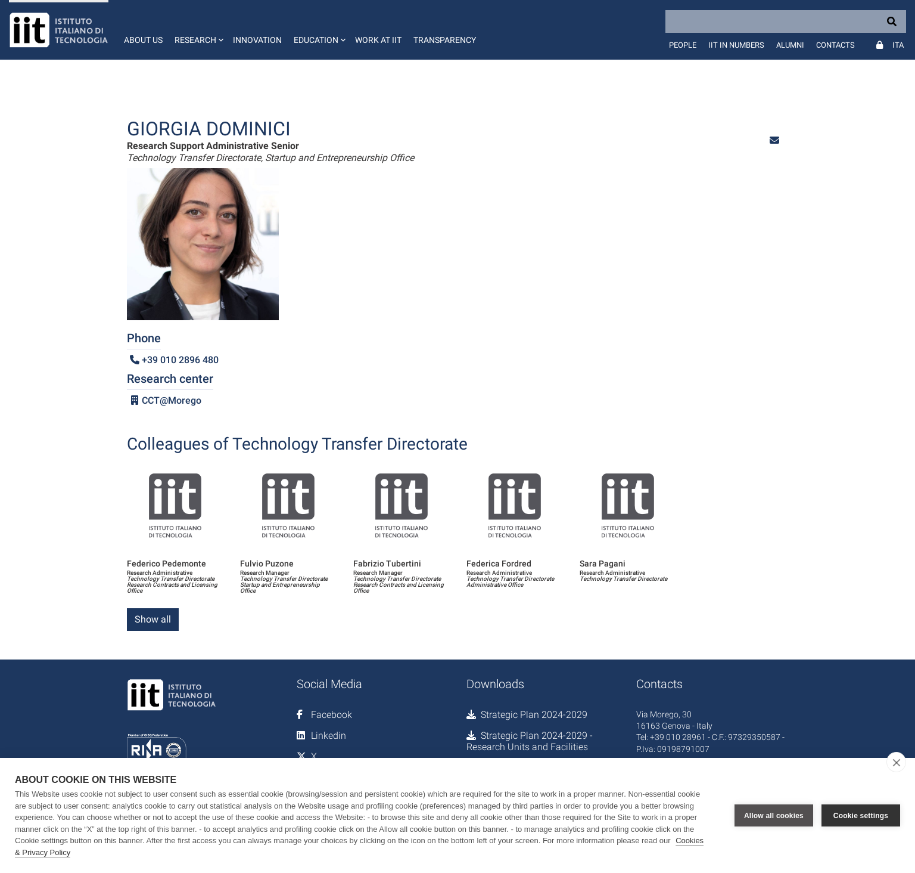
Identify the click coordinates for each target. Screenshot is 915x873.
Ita (898, 45)
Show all (153, 619)
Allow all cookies (774, 816)
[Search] (785, 21)
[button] (198, 30)
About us (143, 40)
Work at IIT (378, 40)
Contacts (835, 45)
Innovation (257, 40)
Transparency (444, 40)
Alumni (790, 45)
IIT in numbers (736, 45)
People (682, 45)
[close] (896, 762)
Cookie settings (860, 816)
